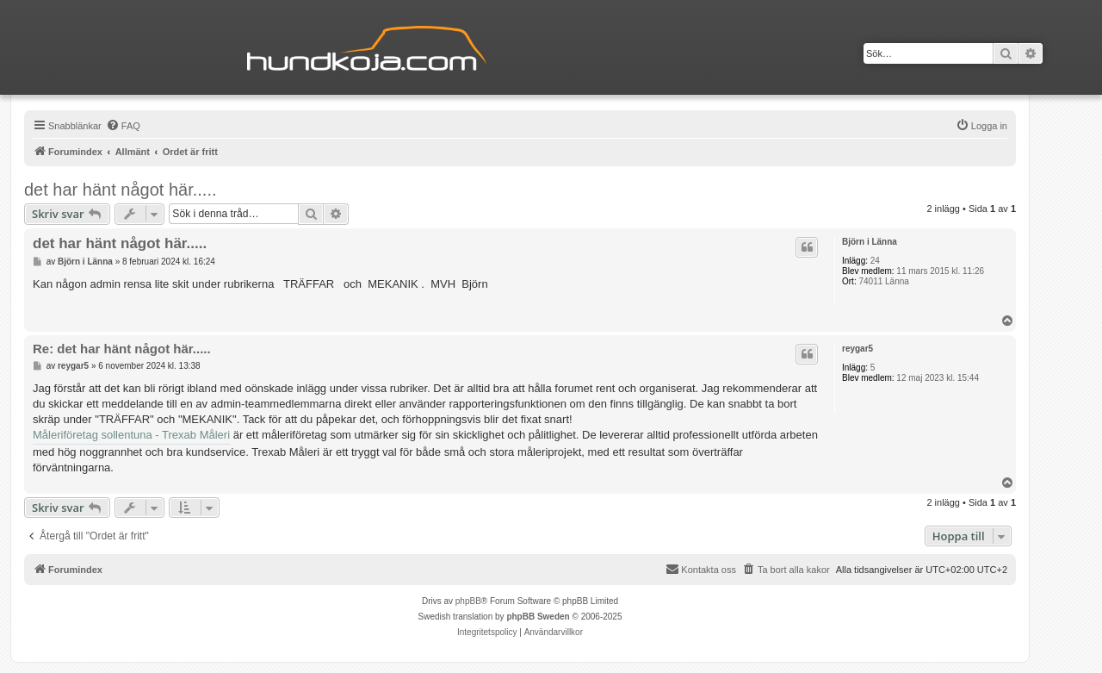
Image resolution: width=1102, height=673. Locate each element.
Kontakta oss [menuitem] (701, 569)
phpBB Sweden (537, 616)
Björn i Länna (869, 241)
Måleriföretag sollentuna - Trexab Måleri (131, 434)
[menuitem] (123, 125)
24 (875, 260)
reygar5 (857, 348)
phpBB (468, 601)
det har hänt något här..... (120, 189)
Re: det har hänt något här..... (122, 348)
